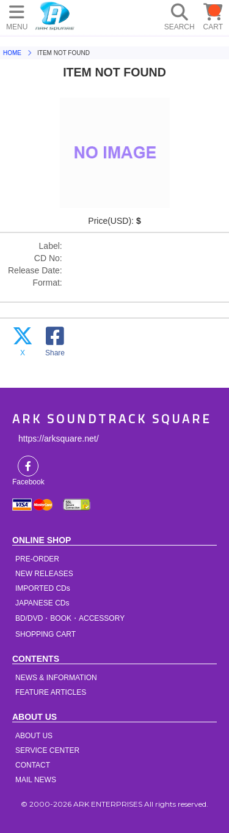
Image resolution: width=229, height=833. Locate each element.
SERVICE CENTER (47, 750)
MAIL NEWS (35, 780)
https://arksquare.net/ (58, 438)
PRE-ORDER (37, 559)
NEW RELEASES (44, 573)
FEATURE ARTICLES (50, 692)
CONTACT (32, 765)
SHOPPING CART (45, 634)
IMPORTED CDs (42, 588)
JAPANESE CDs (42, 603)
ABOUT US (34, 735)
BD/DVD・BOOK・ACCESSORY (70, 618)
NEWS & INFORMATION (56, 677)
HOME (55, 15)
